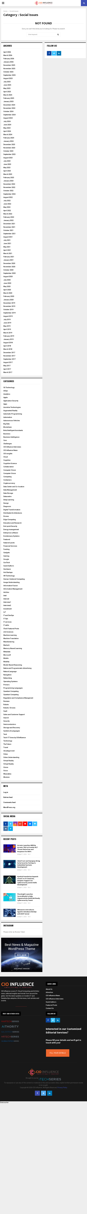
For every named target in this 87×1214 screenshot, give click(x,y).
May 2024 (6, 128)
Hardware (7, 569)
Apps (5, 404)
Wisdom (6, 777)
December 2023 (9, 144)
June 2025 (7, 85)
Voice (5, 771)
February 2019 (8, 336)
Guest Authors (8, 566)
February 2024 (8, 138)
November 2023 (9, 148)
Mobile (5, 658)
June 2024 (7, 125)
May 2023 (6, 167)
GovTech (6, 562)
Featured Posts (51, 1005)
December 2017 (9, 352)
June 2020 (7, 283)
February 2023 (8, 177)
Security (6, 721)
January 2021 (8, 260)
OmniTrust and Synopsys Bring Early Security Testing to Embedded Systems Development (28, 864)
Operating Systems (10, 681)
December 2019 (9, 303)
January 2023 (8, 181)
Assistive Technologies (12, 407)
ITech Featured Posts (11, 629)
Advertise (49, 992)
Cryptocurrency (9, 483)
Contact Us (50, 1008)
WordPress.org (9, 807)
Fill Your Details (58, 1053)
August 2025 (8, 78)
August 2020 (8, 276)
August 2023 (8, 158)
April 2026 (7, 52)
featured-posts (9, 543)
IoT (4, 612)
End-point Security (10, 526)
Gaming (6, 556)
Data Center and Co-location (13, 487)
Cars (5, 440)
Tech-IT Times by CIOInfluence (14, 737)
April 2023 (7, 171)
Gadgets (6, 552)
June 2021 (7, 243)
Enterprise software (10, 533)
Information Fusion (10, 586)
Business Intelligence (11, 437)
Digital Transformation (11, 510)
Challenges (7, 444)
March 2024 (7, 134)
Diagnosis (7, 506)
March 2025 (7, 95)
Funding (6, 549)
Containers (7, 480)
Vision (5, 767)
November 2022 (9, 187)
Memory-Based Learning (12, 648)
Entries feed (7, 797)
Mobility (6, 662)
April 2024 (7, 131)
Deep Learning (8, 500)
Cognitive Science (10, 463)
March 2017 (7, 372)
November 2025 (9, 68)
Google (6, 559)
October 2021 (8, 230)
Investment (7, 609)
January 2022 (8, 220)
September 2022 (9, 194)
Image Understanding (11, 582)
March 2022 (7, 214)
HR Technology (9, 576)
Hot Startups (8, 572)
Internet (6, 599)
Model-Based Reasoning (12, 665)
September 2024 (9, 115)
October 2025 (8, 72)
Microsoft (7, 655)
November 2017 (9, 356)
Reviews (6, 701)
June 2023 (7, 164)
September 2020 (9, 273)
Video (5, 754)
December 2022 (9, 184)
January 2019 (8, 339)
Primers (6, 685)
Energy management (11, 529)
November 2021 (9, 227)
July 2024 (7, 121)
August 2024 (8, 118)
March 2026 (7, 55)
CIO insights (7, 453)
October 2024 (8, 111)
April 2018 (7, 346)
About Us (49, 989)
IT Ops (5, 619)
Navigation (7, 675)
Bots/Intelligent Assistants (13, 430)
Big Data (6, 424)
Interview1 (7, 602)
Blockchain (7, 427)
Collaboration (8, 467)
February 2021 (8, 257)
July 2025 (7, 82)
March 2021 (7, 253)
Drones (6, 516)
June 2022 (7, 204)
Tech (5, 734)
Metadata (6, 652)
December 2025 (9, 65)
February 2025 (8, 98)
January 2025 (8, 101)
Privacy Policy (62, 1087)
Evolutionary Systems (11, 536)
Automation (7, 417)
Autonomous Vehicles (11, 420)
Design (6, 503)
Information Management (12, 589)
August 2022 (8, 197)
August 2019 (8, 316)
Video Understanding (11, 757)
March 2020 (7, 293)
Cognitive (6, 460)
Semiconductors (9, 724)
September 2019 (9, 313)
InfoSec (6, 592)
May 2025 (6, 88)
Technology (7, 741)
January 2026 (8, 62)
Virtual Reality (8, 761)
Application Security (10, 401)
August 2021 (8, 237)
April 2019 (7, 329)
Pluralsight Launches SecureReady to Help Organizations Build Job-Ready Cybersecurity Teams (28, 897)
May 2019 (6, 326)
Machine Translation (11, 638)
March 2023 (7, 174)
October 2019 (8, 309)
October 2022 (8, 191)
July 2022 (7, 201)
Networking (7, 678)
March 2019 (7, 333)
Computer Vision (9, 470)
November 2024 (9, 108)
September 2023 (9, 154)
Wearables (7, 774)
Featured (6, 539)
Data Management (10, 490)
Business (6, 434)
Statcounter (4, 1102)
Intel (5, 595)
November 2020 (9, 267)
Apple (5, 397)
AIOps (5, 391)
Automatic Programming (12, 414)
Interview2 (7, 605)
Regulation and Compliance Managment (18, 698)
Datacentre (7, 496)
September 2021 (9, 234)
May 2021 (6, 247)
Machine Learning (10, 635)
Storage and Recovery (11, 728)
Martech (6, 645)
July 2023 (7, 161)
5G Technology (8, 387)
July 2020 (7, 280)
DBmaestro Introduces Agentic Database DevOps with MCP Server (27, 911)
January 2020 (8, 300)
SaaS (5, 711)
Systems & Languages (11, 731)
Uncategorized (8, 751)
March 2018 (7, 349)
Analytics (6, 394)
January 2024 (8, 141)
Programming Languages (13, 688)
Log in (5, 792)
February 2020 (8, 296)
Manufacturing (8, 642)
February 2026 (8, 59)
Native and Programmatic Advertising (17, 668)
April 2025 (7, 92)
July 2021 (7, 240)
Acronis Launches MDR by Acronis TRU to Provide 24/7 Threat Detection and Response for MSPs (27, 848)
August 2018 (8, 342)
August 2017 (8, 362)
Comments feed (9, 802)
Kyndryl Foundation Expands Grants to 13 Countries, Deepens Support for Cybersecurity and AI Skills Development (27, 880)
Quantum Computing (11, 691)
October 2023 (8, 151)
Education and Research (12, 523)
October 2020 (8, 270)
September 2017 (9, 359)
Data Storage (8, 493)
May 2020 (6, 286)
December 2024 (9, 105)
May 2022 (6, 207)
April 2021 (7, 250)
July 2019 (7, 319)
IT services (7, 622)
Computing (7, 477)
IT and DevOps (8, 615)
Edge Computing (9, 519)
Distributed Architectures (12, 513)
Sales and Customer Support (14, 714)
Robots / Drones (9, 708)
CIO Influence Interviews (12, 447)
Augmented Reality (10, 410)
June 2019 (7, 323)
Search (6, 718)
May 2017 (6, 366)
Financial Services (10, 546)
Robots (6, 704)
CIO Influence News (10, 450)
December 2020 (9, 263)
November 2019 (9, 306)
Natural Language (10, 671)
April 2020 (7, 290)
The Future (7, 744)
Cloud (5, 457)
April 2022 (7, 210)
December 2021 (9, 224)
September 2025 (9, 75)
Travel (5, 747)
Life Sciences (8, 632)
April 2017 (7, 369)
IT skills (6, 625)
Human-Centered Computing (14, 579)
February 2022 (8, 217)
